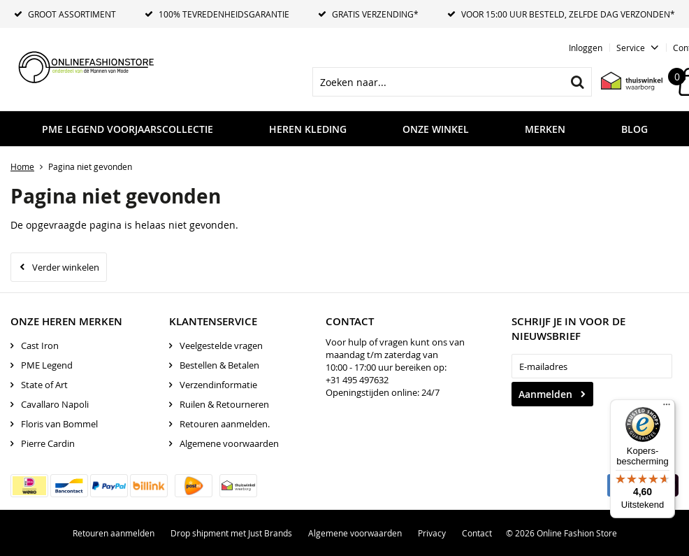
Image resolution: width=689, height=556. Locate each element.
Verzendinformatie (218, 384)
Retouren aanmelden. (225, 424)
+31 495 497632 (357, 379)
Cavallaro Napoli (55, 404)
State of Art (44, 384)
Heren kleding (308, 129)
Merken (545, 129)
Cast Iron (40, 345)
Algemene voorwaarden (229, 443)
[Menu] (666, 407)
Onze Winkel (435, 129)
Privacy (432, 533)
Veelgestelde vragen (221, 345)
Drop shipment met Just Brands (231, 533)
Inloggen (585, 47)
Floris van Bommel (59, 424)
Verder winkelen (65, 267)
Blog (634, 129)
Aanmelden (545, 394)
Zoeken (577, 82)
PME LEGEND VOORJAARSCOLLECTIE (127, 129)
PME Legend (47, 365)
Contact (477, 533)
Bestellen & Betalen (219, 365)
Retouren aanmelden (113, 533)
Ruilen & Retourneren (224, 404)
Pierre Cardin (48, 443)
